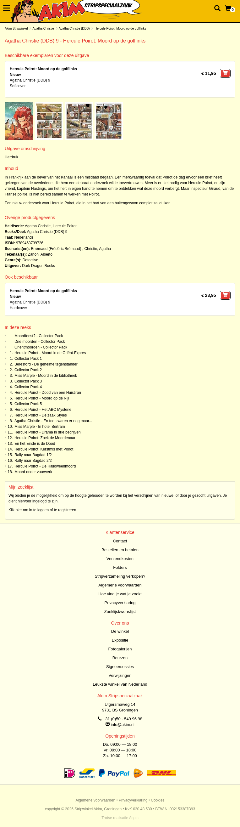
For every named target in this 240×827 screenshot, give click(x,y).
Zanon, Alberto (40, 254)
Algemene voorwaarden (119, 585)
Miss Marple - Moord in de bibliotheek (45, 375)
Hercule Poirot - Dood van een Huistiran (47, 392)
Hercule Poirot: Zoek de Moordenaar (44, 438)
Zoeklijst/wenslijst (120, 611)
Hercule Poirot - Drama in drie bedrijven (47, 432)
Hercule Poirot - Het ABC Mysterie (42, 409)
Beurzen (120, 657)
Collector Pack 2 (28, 370)
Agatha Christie (43, 28)
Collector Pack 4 (28, 387)
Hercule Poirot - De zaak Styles (40, 415)
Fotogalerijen (120, 649)
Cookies (157, 800)
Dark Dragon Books (38, 265)
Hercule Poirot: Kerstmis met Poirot (43, 449)
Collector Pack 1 (28, 358)
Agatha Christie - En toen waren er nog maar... (53, 421)
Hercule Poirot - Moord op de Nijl (41, 398)
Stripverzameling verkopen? (120, 576)
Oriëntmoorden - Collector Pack (40, 347)
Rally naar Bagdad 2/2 (33, 460)
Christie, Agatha (97, 248)
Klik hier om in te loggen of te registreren (42, 510)
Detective (30, 260)
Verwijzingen (120, 675)
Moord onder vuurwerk (33, 472)
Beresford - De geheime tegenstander (46, 364)
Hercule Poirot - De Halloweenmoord (45, 466)
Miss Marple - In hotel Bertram (39, 426)
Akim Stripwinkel (16, 28)
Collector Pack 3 (28, 381)
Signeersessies (120, 666)
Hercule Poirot (65, 226)
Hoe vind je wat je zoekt (119, 594)
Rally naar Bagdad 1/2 (33, 455)
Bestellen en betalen (120, 549)
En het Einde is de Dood (34, 443)
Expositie (120, 640)
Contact (120, 541)
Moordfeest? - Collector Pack (38, 336)
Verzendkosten (120, 558)
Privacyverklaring (120, 602)
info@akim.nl (122, 724)
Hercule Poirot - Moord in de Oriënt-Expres (50, 353)
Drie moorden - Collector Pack (39, 341)
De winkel (120, 631)
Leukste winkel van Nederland (120, 684)
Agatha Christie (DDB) (74, 28)
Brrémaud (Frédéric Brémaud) (56, 248)
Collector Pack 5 (28, 404)
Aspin (134, 818)
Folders (120, 567)
